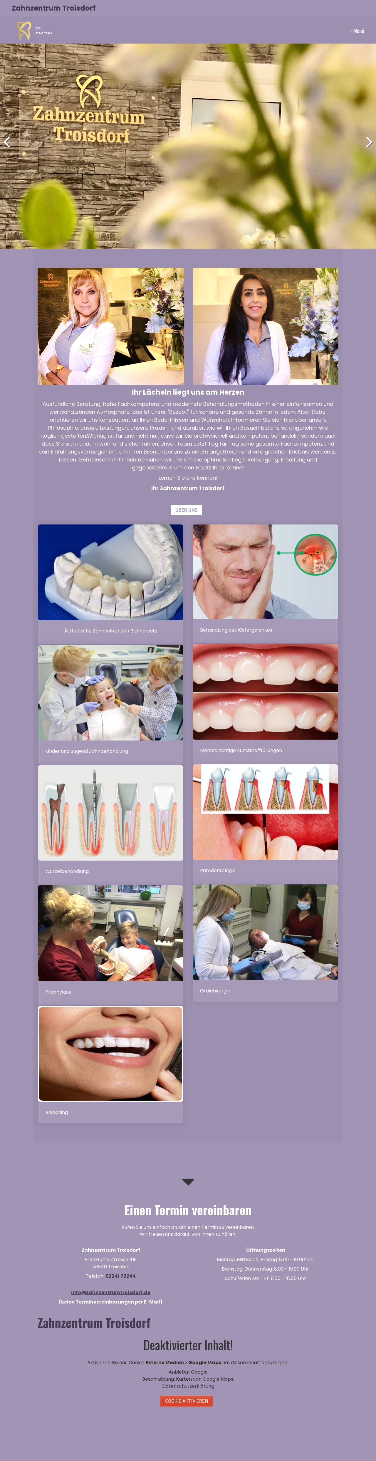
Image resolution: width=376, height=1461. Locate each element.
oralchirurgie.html (265, 943)
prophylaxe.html (110, 945)
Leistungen (287, 28)
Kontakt (321, 28)
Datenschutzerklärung (188, 1386)
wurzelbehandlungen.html (110, 825)
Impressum (349, 28)
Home (230, 28)
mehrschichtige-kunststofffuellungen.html (265, 704)
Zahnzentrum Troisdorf (54, 8)
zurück (8, 147)
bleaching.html (110, 1064)
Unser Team (256, 28)
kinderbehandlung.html (110, 705)
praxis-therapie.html (265, 824)
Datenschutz (155, 1444)
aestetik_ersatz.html (110, 584)
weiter (367, 147)
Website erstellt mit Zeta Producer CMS (323, 1444)
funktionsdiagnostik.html (265, 583)
